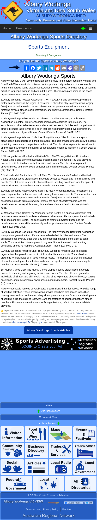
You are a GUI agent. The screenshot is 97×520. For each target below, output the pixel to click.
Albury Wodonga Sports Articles (48, 330)
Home (7, 28)
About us (66, 509)
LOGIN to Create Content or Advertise (48, 495)
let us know (82, 313)
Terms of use (33, 509)
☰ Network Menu (48, 417)
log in (40, 322)
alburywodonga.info (21, 322)
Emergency (24, 28)
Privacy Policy (50, 509)
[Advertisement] (48, 378)
